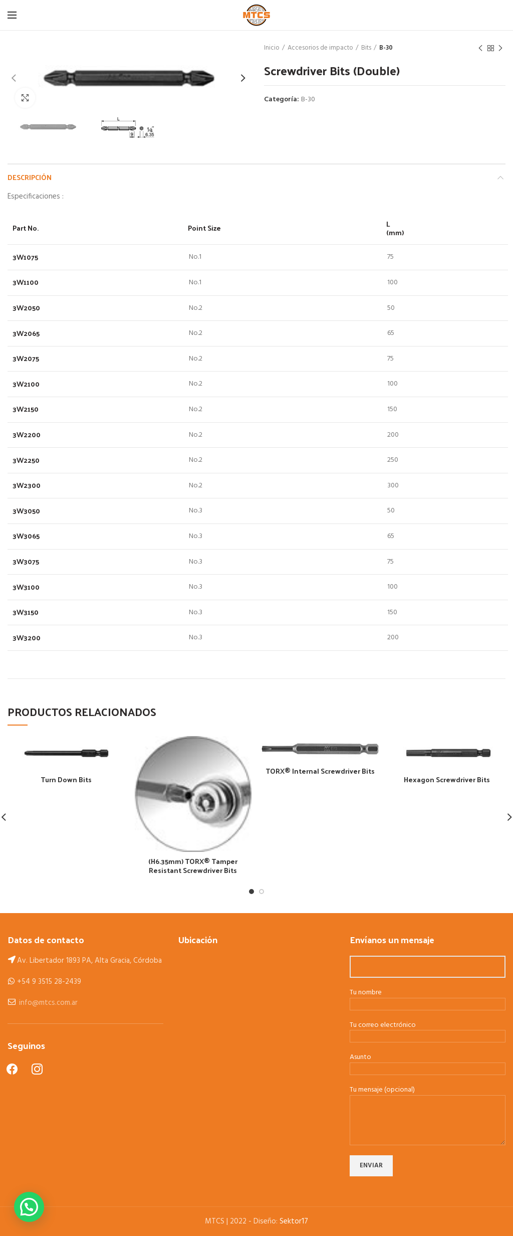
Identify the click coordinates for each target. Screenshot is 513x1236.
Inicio (272, 48)
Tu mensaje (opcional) (427, 1105)
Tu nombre (427, 999)
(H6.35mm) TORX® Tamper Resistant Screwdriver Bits (192, 866)
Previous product (480, 48)
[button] (29, 1207)
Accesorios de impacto (320, 48)
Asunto (427, 1063)
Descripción (30, 177)
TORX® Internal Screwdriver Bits (320, 771)
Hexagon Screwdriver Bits (447, 779)
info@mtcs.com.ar (48, 1003)
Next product (500, 48)
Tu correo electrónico (427, 1031)
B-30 (386, 48)
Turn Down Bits (66, 779)
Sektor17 (294, 1221)
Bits (366, 48)
